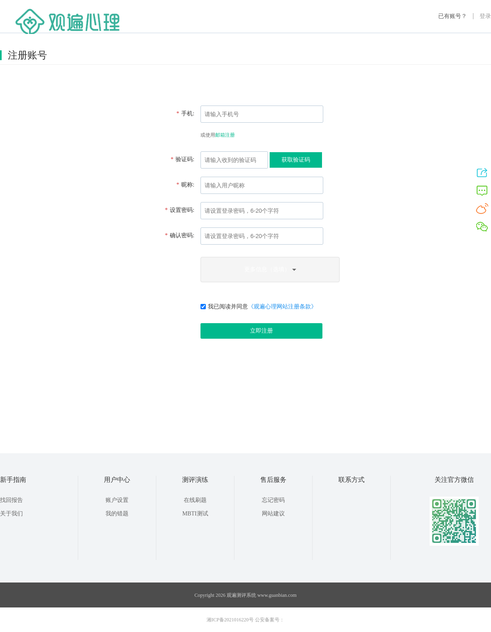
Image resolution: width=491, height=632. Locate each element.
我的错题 (117, 514)
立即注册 (261, 331)
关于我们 (11, 514)
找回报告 (11, 500)
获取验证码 (296, 160)
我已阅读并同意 (258, 307)
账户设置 (117, 500)
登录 (485, 16)
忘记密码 (273, 500)
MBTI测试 (195, 514)
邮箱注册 (225, 135)
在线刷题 (195, 500)
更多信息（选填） (270, 269)
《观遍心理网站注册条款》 (282, 307)
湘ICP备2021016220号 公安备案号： (245, 620)
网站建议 (273, 514)
